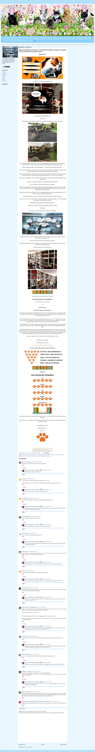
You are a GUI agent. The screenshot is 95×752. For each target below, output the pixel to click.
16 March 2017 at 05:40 (41, 607)
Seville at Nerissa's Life (26, 691)
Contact (28, 44)
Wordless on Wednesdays (46, 456)
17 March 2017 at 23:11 (54, 701)
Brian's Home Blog (25, 654)
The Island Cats (25, 533)
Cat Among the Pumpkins (49, 454)
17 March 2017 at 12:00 (46, 524)
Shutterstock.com (49, 449)
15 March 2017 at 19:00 (34, 498)
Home (3, 44)
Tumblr (3, 77)
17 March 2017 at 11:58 (46, 470)
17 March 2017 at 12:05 (46, 626)
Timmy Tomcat (25, 551)
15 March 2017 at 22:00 (32, 551)
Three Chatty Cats (25, 498)
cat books (56, 454)
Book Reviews (40, 44)
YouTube (4, 80)
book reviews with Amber (39, 454)
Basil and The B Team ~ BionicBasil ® (32, 470)
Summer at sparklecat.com (27, 461)
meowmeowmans (25, 587)
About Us (22, 44)
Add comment (22, 708)
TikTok (3, 76)
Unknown (24, 478)
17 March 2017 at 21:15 (36, 691)
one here (52, 319)
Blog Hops (85, 44)
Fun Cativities (73, 44)
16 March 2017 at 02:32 (33, 587)
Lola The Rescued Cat (26, 516)
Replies (24, 467)
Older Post (63, 744)
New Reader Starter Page (12, 44)
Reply (23, 465)
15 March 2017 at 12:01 (30, 478)
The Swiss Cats (25, 636)
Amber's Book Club (25, 454)
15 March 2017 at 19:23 (35, 516)
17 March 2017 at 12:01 (46, 541)
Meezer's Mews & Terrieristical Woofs (29, 607)
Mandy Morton (21, 456)
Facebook (4, 73)
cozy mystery (61, 454)
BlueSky (3, 71)
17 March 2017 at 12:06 (46, 644)
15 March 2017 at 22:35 (29, 570)
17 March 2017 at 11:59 (46, 506)
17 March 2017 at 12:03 (46, 597)
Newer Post (22, 744)
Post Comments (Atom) (28, 747)
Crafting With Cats (50, 44)
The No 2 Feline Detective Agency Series (32, 456)
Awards (91, 44)
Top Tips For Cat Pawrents (62, 44)
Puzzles (33, 44)
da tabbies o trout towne (27, 671)
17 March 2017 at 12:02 (46, 579)
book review (31, 454)
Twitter (3, 79)
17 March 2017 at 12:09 (46, 681)
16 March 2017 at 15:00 (32, 636)
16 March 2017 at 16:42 (34, 654)
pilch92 (23, 570)
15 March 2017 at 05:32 (37, 461)
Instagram (4, 74)
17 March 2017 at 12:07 (46, 662)
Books (79, 44)
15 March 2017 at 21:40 (33, 533)
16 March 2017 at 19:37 (36, 671)
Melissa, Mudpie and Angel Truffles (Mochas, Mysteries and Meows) (35, 701)
